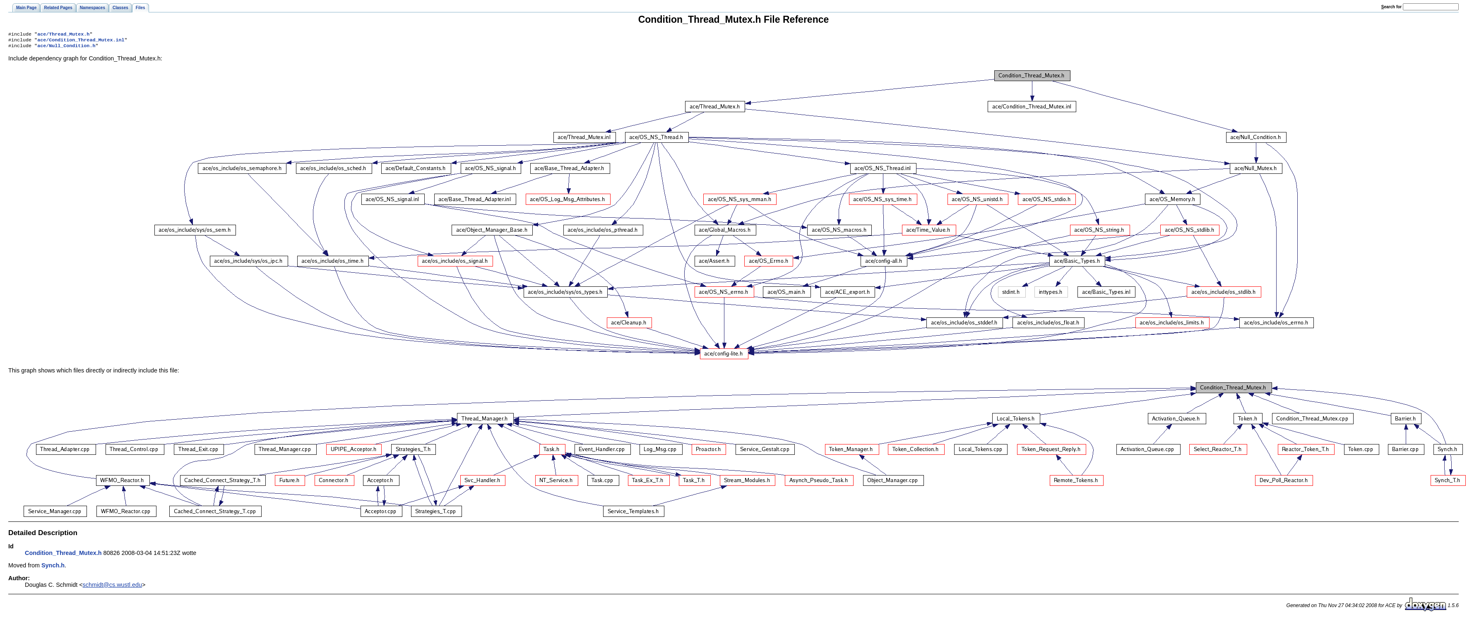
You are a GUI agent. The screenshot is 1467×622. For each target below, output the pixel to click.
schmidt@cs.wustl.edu (112, 587)
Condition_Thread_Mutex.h (63, 555)
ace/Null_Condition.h (66, 48)
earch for (1391, 7)
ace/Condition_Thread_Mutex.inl (80, 41)
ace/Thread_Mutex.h (63, 34)
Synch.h (53, 567)
